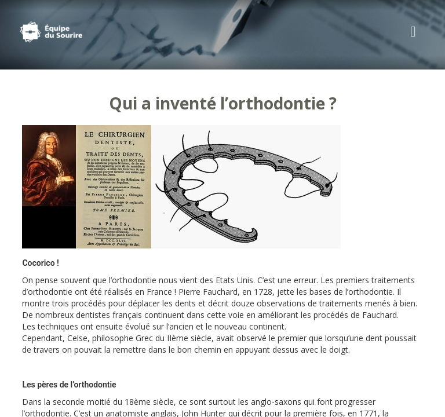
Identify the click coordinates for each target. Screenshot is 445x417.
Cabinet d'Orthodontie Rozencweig (68, 31)
